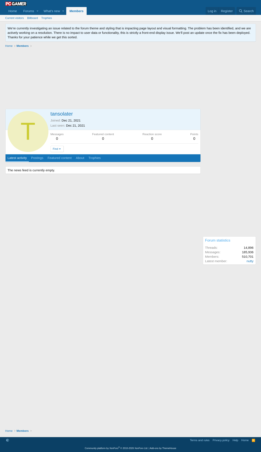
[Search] (246, 11)
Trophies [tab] (95, 158)
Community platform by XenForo (116, 448)
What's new (52, 11)
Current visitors (14, 18)
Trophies (46, 18)
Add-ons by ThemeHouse (163, 448)
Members (76, 11)
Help (235, 440)
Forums (28, 11)
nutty (250, 261)
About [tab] (80, 158)
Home (12, 11)
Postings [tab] (37, 158)
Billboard (32, 18)
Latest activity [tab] (17, 158)
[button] (37, 11)
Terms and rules (199, 440)
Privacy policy (221, 440)
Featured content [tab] (60, 158)
